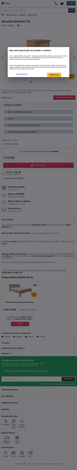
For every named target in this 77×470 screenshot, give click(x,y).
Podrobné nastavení (21, 74)
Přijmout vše (54, 75)
